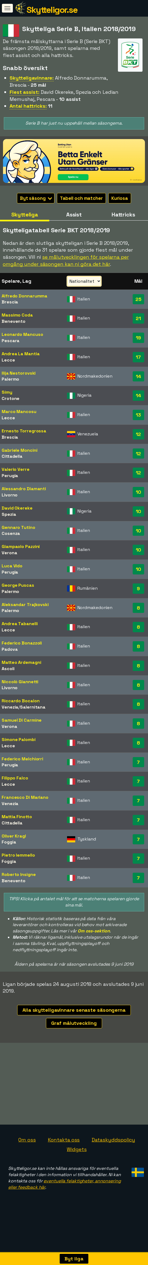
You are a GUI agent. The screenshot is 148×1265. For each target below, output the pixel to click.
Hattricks (123, 214)
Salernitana (32, 707)
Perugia (10, 475)
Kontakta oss (64, 1170)
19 (138, 338)
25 (138, 299)
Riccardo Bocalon (20, 701)
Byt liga (74, 1258)
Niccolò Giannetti (20, 682)
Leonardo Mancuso (22, 334)
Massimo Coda (17, 315)
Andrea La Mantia (20, 354)
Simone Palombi (19, 739)
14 (138, 376)
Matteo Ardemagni (21, 662)
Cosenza (11, 533)
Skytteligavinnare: (32, 78)
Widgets (76, 1180)
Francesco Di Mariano (25, 797)
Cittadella (12, 456)
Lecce (8, 360)
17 (138, 357)
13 (138, 415)
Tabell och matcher (81, 198)
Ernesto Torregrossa (24, 431)
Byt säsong (36, 198)
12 (138, 434)
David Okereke (17, 508)
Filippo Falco (15, 778)
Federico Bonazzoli (22, 643)
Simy (7, 392)
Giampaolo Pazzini (21, 546)
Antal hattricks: (28, 106)
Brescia (10, 302)
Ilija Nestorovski (19, 373)
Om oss (27, 1170)
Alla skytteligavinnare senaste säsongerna (74, 1010)
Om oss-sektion (94, 931)
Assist (74, 214)
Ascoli (8, 668)
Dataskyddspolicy (113, 1170)
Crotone (10, 398)
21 (138, 318)
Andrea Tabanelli (19, 624)
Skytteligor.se (52, 9)
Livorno (10, 495)
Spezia (9, 514)
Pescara (10, 341)
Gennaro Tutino (18, 527)
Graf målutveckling (74, 1023)
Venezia (10, 707)
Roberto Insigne (19, 874)
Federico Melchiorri (22, 759)
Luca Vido (12, 566)
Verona (9, 553)
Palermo (10, 379)
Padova (10, 649)
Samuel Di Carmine (22, 720)
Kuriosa (119, 198)
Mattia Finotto (17, 817)
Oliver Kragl (14, 836)
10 (138, 492)
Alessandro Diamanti (24, 489)
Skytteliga (24, 214)
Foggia (9, 842)
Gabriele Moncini (19, 450)
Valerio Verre (16, 469)
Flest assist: (24, 92)
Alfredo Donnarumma (24, 296)
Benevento (13, 321)
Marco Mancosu (19, 411)
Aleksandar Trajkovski (25, 604)
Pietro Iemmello (18, 855)
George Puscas (18, 585)
